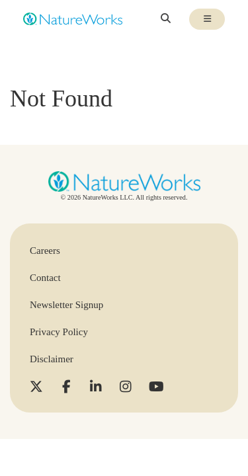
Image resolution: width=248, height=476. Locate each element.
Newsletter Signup (66, 304)
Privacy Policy (59, 332)
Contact (45, 277)
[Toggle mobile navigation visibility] (207, 19)
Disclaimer (51, 359)
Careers (45, 250)
